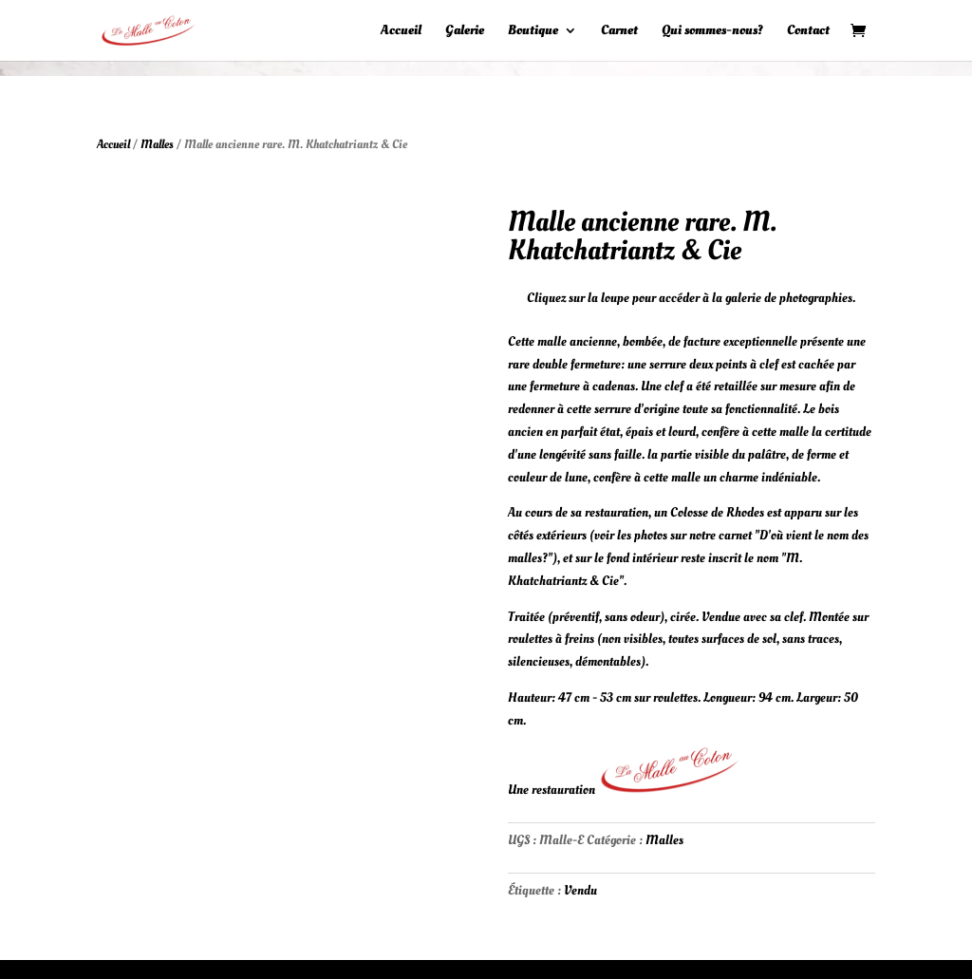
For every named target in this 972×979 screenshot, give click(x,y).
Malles (157, 144)
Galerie (464, 31)
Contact (808, 31)
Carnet (619, 31)
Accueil (401, 31)
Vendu (580, 890)
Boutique (533, 31)
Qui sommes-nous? (712, 31)
